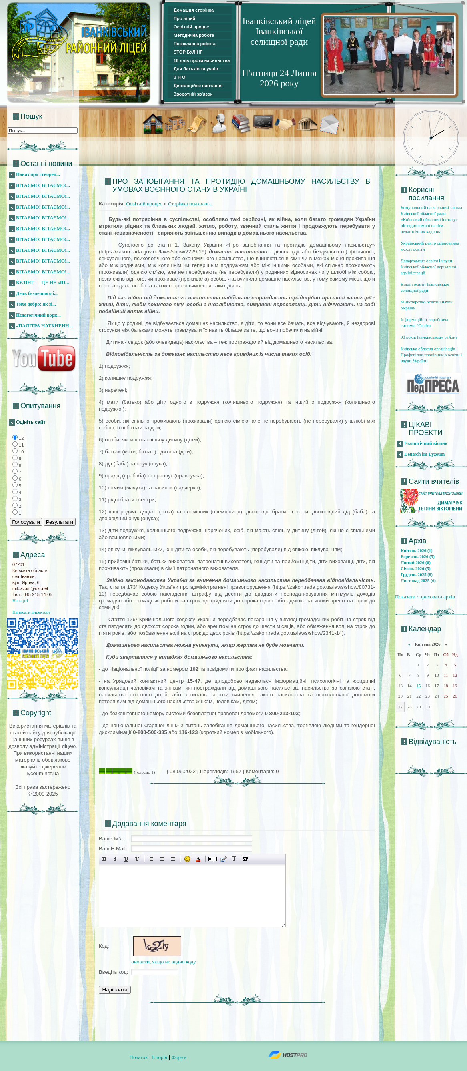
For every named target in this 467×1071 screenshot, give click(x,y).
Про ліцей (184, 18)
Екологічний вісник (426, 443)
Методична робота (194, 35)
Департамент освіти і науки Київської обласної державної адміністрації (428, 266)
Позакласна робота (195, 43)
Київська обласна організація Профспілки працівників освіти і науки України (431, 354)
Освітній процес (191, 26)
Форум (179, 1057)
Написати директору (31, 612)
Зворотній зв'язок (193, 94)
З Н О (180, 77)
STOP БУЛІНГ (188, 52)
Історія (159, 1057)
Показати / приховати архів (425, 597)
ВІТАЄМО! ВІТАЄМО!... (43, 185)
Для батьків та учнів (196, 68)
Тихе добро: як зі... (36, 304)
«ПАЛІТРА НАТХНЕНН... (44, 326)
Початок (139, 1057)
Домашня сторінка (194, 10)
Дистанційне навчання (198, 85)
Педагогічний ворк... (38, 315)
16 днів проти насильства (202, 60)
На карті (20, 600)
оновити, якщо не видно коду (163, 962)
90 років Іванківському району (429, 337)
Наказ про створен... (38, 174)
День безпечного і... (37, 293)
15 (418, 685)
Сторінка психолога (190, 204)
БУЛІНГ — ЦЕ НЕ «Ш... (42, 282)
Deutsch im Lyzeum (424, 454)
